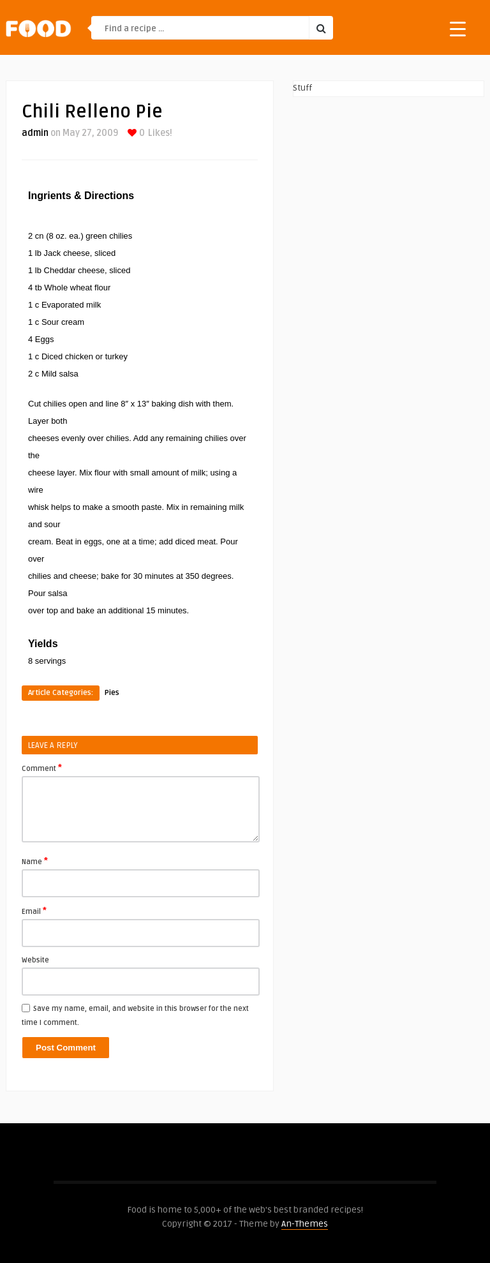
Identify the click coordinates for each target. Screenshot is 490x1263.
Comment (42, 767)
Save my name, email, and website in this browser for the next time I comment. (135, 1016)
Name (35, 861)
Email (34, 910)
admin (35, 133)
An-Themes (304, 1223)
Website (35, 960)
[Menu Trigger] (457, 28)
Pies (112, 693)
